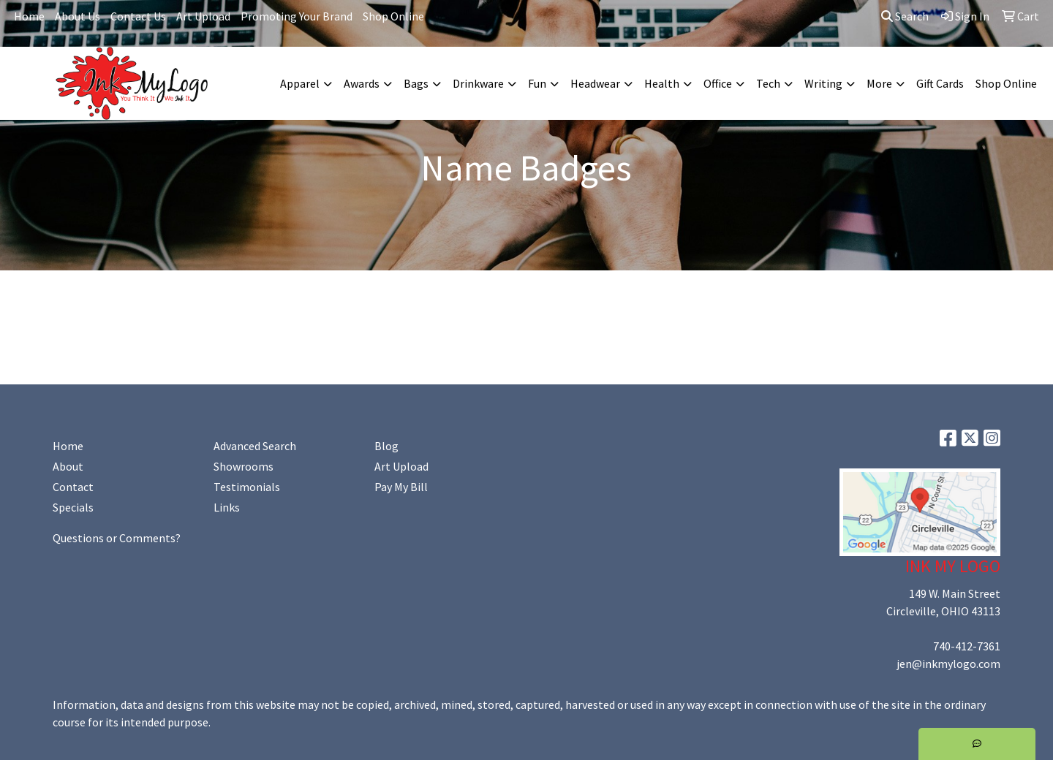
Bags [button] (416, 83)
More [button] (879, 83)
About (68, 466)
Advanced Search (255, 445)
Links (227, 507)
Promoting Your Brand (296, 16)
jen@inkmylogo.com (948, 663)
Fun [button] (537, 83)
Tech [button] (768, 83)
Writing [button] (823, 83)
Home (29, 16)
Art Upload (203, 16)
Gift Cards (940, 83)
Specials (73, 507)
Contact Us (138, 16)
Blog (386, 445)
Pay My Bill (401, 486)
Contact (73, 486)
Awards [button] (362, 83)
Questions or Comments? (117, 538)
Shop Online (393, 16)
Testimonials (247, 486)
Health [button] (661, 83)
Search (905, 16)
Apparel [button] (300, 83)
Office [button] (717, 83)
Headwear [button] (595, 83)
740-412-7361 (966, 646)
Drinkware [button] (478, 83)
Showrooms (243, 466)
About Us (77, 16)
